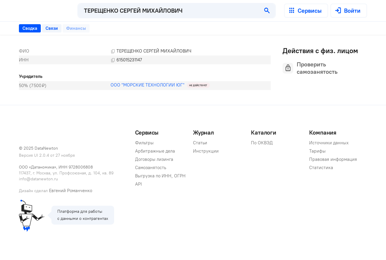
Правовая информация (333, 159)
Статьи (200, 142)
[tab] (30, 28)
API (138, 184)
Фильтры (144, 142)
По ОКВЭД (262, 142)
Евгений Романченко (70, 190)
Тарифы (317, 151)
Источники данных (329, 142)
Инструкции (206, 151)
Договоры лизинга (154, 159)
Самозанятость (150, 167)
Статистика (321, 167)
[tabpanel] (145, 68)
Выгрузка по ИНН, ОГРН (160, 176)
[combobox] (168, 11)
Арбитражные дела (155, 151)
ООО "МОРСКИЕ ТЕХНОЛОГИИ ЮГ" (147, 85)
